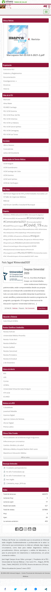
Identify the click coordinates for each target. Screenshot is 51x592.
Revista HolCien (9, 332)
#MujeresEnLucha (9, 243)
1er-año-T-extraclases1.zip (15, 476)
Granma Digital (9, 415)
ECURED (6, 397)
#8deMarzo (7, 215)
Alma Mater (7, 103)
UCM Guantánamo (10, 167)
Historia (6, 89)
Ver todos (25, 457)
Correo (6, 381)
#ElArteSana (43, 229)
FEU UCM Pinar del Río (11, 115)
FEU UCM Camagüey (11, 131)
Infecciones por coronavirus (14, 441)
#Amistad (32, 215)
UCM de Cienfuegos (10, 183)
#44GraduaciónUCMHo (20, 215)
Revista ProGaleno (10, 355)
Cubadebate (8, 407)
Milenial (6, 201)
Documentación (9, 77)
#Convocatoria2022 (34, 222)
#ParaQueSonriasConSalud (11, 250)
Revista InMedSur (10, 343)
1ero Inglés (10, 479)
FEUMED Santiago (10, 107)
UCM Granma (8, 175)
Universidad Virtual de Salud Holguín (17, 389)
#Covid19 (7, 226)
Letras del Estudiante (11, 153)
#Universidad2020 (24, 256)
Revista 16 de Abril (10, 339)
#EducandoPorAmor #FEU (30, 229)
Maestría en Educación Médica (14, 453)
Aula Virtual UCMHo (10, 321)
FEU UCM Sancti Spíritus (12, 127)
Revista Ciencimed (10, 351)
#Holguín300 (7, 239)
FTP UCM (6, 393)
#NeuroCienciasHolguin (10, 246)
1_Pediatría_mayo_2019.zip (16, 483)
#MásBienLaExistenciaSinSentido (27, 243)
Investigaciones (10, 81)
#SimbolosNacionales (40, 253)
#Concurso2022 (9, 218)
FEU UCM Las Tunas (10, 134)
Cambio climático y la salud (13, 445)
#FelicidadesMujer (21, 233)
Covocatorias (8, 149)
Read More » (42, 308)
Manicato (6, 100)
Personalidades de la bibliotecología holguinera (21, 438)
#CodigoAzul (40, 215)
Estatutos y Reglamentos (12, 73)
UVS (4, 377)
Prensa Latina (8, 427)
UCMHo (6, 385)
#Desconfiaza (17, 229)
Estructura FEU (8, 69)
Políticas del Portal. (8, 540)
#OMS (34, 246)
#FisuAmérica (18, 236)
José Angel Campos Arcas (10, 559)
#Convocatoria (35, 218)
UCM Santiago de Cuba (12, 171)
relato (36, 256)
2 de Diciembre (9, 363)
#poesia (23, 250)
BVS (4, 373)
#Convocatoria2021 (14, 221)
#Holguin (34, 236)
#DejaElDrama (8, 229)
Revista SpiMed (9, 347)
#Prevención (30, 250)
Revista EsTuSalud (10, 359)
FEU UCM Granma (10, 111)
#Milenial (36, 239)
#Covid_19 (32, 225)
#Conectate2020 (21, 218)
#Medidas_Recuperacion (24, 239)
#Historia (26, 236)
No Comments (29, 308)
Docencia (6, 85)
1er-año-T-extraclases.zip (15, 472)
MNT (32, 256)
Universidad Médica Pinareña (14, 336)
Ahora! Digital (8, 423)
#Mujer (41, 239)
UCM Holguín (8, 164)
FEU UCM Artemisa (10, 119)
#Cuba (44, 226)
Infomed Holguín (15, 573)
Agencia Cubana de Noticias (13, 419)
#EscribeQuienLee (9, 233)
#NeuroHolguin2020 (25, 246)
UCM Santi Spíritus (10, 179)
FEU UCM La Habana (11, 123)
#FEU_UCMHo (8, 236)
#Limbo (14, 239)
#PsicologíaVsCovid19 (10, 253)
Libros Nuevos (8, 145)
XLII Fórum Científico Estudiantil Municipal (19, 205)
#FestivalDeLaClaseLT (34, 233)
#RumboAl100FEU (25, 253)
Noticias (14, 308)
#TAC (5, 256)
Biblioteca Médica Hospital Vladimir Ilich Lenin (20, 449)
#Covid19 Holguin (17, 226)
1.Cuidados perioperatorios (16, 468)
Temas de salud (20, 2)
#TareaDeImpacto (13, 256)
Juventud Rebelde (10, 411)
